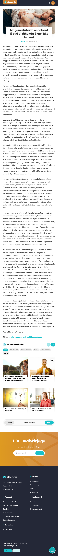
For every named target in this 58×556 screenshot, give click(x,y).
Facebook (8, 486)
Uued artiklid (15, 344)
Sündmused (34, 505)
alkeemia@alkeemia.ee (12, 482)
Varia (23, 41)
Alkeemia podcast (9, 502)
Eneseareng (14, 350)
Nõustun (8, 551)
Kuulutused (34, 502)
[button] (49, 345)
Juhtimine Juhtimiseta (11, 516)
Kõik (5, 350)
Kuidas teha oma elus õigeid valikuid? (15, 409)
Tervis (36, 350)
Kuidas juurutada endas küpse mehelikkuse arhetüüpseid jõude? (41, 378)
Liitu (40, 453)
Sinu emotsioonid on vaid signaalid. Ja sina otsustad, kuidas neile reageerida (15, 378)
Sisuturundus (7, 530)
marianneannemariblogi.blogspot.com (25, 337)
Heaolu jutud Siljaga (10, 505)
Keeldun (16, 551)
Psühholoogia (26, 350)
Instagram (8, 490)
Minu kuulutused (36, 509)
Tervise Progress (9, 520)
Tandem (6, 509)
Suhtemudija (7, 513)
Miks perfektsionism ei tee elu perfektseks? (41, 409)
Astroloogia (45, 350)
